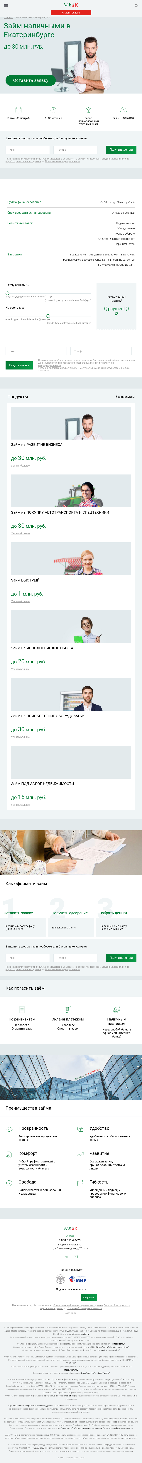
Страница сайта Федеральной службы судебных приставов (36, 1405)
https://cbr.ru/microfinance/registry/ (112, 1347)
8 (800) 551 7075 (13, 929)
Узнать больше (20, 465)
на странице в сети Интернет (57, 1396)
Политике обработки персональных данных (81, 1428)
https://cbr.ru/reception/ (109, 1350)
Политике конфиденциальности (118, 1428)
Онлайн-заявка (71, 12)
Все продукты (125, 397)
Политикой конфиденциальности (62, 161)
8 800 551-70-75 (70, 1240)
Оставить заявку (30, 80)
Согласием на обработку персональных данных (88, 158)
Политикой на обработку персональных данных (72, 363)
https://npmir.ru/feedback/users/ (95, 1373)
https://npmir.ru (71, 1370)
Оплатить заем (22, 1028)
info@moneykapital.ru (69, 1244)
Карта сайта (70, 1313)
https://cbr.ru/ (118, 1344)
